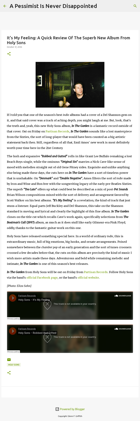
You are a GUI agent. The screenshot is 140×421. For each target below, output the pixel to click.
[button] (9, 54)
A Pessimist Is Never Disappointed (53, 6)
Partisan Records (57, 131)
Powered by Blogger (70, 409)
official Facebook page (42, 277)
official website (88, 277)
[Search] (102, 6)
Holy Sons (13, 365)
